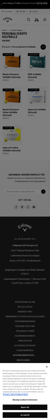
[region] (25, 391)
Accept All (25, 415)
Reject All (25, 407)
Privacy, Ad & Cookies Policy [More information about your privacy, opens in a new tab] (15, 394)
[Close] (47, 367)
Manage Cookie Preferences (25, 400)
